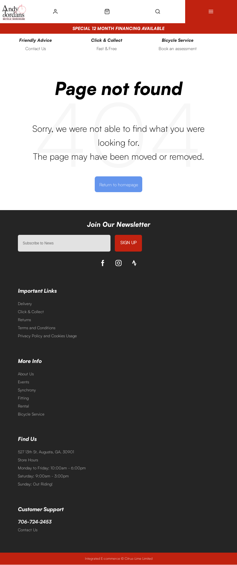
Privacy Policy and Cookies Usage (47, 335)
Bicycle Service (31, 414)
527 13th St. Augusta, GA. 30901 (46, 451)
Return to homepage (118, 184)
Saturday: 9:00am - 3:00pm (43, 475)
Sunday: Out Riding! (35, 483)
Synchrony (27, 389)
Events (23, 381)
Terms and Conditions (36, 327)
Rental (23, 405)
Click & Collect (31, 311)
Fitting (23, 397)
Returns (24, 319)
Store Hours (28, 459)
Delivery (25, 303)
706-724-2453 (35, 522)
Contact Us (27, 530)
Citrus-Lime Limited (138, 558)
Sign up (128, 242)
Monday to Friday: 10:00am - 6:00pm (52, 467)
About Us (26, 373)
